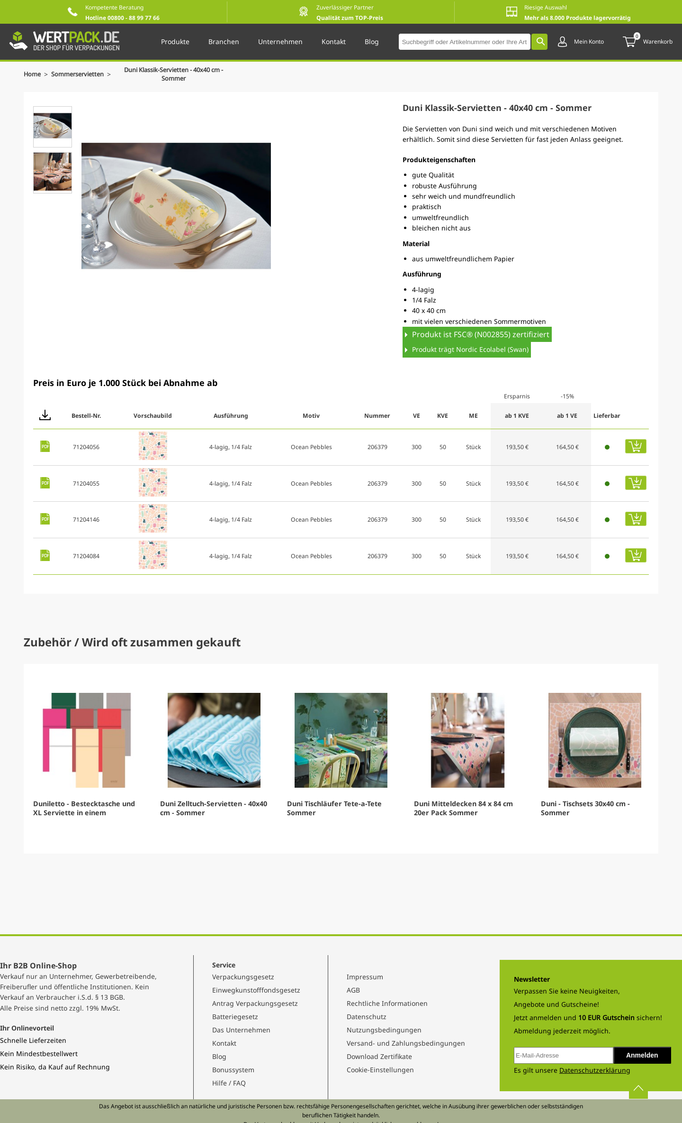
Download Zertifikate (379, 1056)
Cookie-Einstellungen (380, 1069)
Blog (219, 1056)
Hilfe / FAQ (229, 1082)
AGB (353, 989)
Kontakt (224, 1043)
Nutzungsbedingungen (384, 1029)
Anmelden (642, 1055)
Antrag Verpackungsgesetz (255, 1003)
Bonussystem (233, 1069)
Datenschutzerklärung (594, 1070)
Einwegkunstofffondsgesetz (256, 989)
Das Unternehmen (241, 1029)
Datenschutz (366, 1016)
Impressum (365, 976)
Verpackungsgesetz (243, 976)
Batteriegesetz (235, 1016)
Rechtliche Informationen (387, 1003)
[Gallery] (341, 759)
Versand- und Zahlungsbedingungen (406, 1043)
